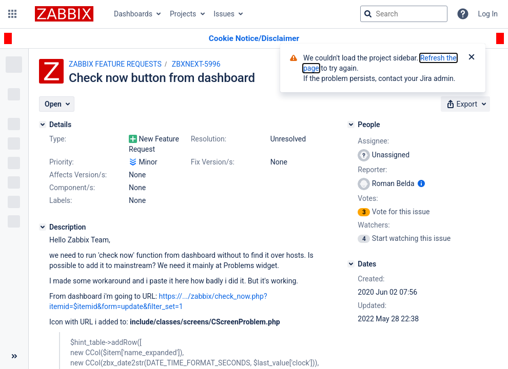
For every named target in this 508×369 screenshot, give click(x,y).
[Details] (42, 124)
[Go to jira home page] (64, 14)
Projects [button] (183, 14)
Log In (488, 14)
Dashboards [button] (133, 14)
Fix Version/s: (213, 162)
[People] (351, 124)
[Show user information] (421, 183)
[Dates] (351, 264)
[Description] (42, 227)
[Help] (463, 14)
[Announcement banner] (254, 39)
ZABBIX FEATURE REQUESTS (115, 64)
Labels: (60, 200)
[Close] (471, 58)
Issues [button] (224, 14)
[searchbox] (403, 14)
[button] (12, 14)
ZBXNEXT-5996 (196, 64)
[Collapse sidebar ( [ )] (14, 356)
